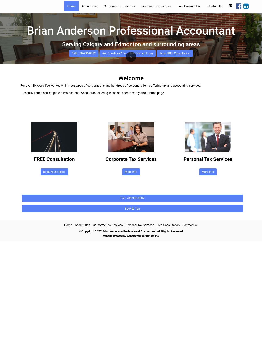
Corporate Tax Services (119, 6)
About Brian (90, 6)
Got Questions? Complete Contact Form (127, 195)
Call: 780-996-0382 (84, 195)
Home (71, 6)
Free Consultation (189, 6)
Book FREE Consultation (174, 195)
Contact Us (215, 6)
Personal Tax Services (156, 6)
